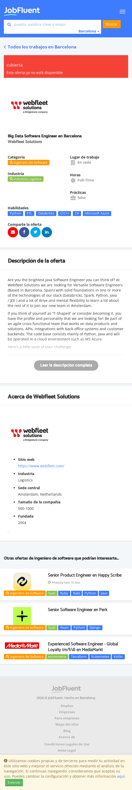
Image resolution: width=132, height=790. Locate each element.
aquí (121, 776)
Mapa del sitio (66, 724)
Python (15, 213)
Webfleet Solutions (56, 397)
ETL (29, 213)
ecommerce (57, 656)
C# (77, 213)
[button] (86, 31)
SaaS (51, 593)
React (64, 627)
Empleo (67, 706)
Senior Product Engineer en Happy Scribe (84, 575)
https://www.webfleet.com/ (41, 465)
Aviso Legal (67, 750)
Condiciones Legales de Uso (67, 744)
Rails (76, 593)
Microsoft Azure (97, 213)
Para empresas (67, 718)
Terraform (78, 656)
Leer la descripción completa (66, 365)
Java (104, 593)
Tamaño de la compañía (39, 502)
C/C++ (64, 213)
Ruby (64, 593)
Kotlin (118, 656)
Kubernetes (100, 656)
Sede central (29, 487)
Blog (67, 731)
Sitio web (26, 459)
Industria (26, 473)
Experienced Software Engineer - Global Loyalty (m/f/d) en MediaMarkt (83, 647)
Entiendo (14, 782)
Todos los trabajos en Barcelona (40, 47)
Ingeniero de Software (24, 593)
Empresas (67, 712)
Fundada (25, 516)
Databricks (46, 213)
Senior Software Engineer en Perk (77, 609)
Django (95, 627)
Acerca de (67, 737)
